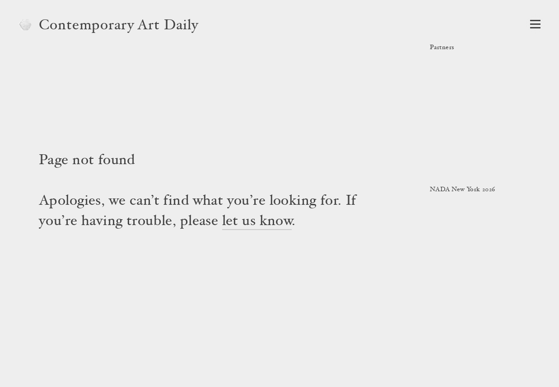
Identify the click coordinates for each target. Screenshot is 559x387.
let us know (257, 222)
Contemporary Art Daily (119, 26)
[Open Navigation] (535, 24)
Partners (442, 48)
